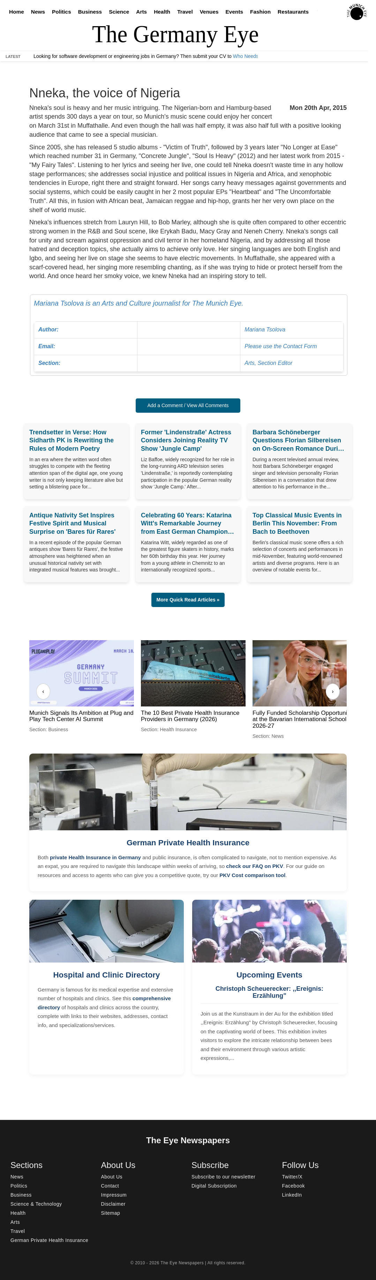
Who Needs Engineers (257, 56)
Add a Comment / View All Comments (187, 405)
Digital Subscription (214, 1186)
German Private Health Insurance (188, 842)
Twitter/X (292, 1177)
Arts (141, 12)
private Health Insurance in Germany (95, 857)
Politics (61, 12)
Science (119, 12)
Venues (209, 12)
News (38, 12)
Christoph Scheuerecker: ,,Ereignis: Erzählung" (269, 992)
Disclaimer (113, 1204)
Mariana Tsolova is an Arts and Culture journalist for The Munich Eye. (189, 335)
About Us (112, 1177)
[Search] (319, 12)
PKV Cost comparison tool (252, 875)
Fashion (260, 12)
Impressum (114, 1195)
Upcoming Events (269, 975)
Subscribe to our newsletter (223, 1177)
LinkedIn (292, 1195)
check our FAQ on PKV (254, 866)
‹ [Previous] (43, 691)
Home (16, 12)
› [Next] (332, 691)
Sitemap (110, 1213)
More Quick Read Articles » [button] (188, 599)
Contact (110, 1186)
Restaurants (293, 12)
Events (234, 12)
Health (162, 12)
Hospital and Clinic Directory (106, 975)
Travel (185, 12)
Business (90, 12)
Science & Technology (36, 1204)
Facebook (293, 1186)
